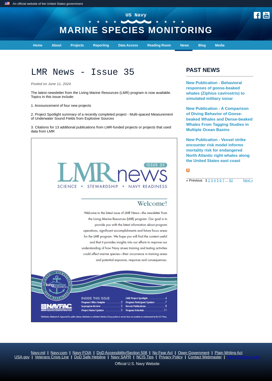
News (184, 45)
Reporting (101, 45)
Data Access (128, 45)
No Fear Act (162, 353)
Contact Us (42, 55)
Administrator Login (243, 357)
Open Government (193, 353)
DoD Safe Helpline (90, 357)
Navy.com (59, 353)
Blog (202, 45)
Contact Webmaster (205, 357)
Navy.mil (38, 353)
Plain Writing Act (228, 353)
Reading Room (159, 45)
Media (219, 45)
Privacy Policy (171, 357)
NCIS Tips (145, 357)
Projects (77, 45)
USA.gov (22, 357)
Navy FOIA (82, 353)
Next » (248, 180)
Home (38, 45)
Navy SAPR (121, 357)
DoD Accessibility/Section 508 (121, 353)
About (56, 45)
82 (231, 180)
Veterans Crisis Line (52, 357)
